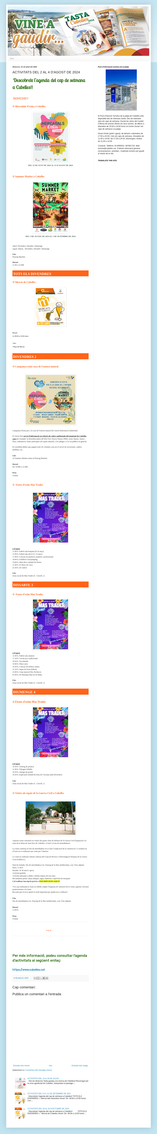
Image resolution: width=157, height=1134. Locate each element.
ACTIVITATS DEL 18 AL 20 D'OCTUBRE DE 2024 (48, 1109)
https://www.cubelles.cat (28, 969)
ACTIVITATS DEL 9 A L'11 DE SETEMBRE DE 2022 (49, 1094)
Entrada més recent (21, 1066)
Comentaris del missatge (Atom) (38, 1070)
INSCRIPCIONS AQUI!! (49, 881)
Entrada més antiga (80, 1066)
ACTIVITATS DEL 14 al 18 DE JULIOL (43, 1078)
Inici (12, 58)
